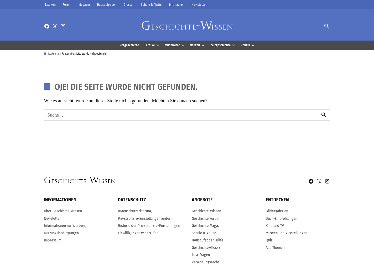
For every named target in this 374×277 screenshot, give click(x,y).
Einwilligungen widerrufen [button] (138, 233)
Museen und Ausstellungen (286, 233)
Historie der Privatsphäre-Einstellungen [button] (149, 225)
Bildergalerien (277, 211)
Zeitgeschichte (220, 45)
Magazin (84, 5)
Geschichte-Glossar (207, 247)
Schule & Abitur (151, 5)
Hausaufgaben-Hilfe (207, 240)
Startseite (53, 53)
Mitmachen (176, 5)
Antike (150, 45)
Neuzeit (195, 45)
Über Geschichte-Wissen (63, 211)
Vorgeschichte (129, 45)
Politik (245, 45)
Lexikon (50, 5)
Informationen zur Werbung (65, 225)
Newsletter (199, 5)
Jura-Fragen (201, 254)
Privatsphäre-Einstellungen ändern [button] (145, 218)
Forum (67, 5)
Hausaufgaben (106, 5)
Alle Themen (275, 247)
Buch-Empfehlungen (281, 218)
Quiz (269, 240)
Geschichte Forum (205, 218)
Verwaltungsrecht (205, 262)
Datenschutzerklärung (135, 211)
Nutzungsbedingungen (61, 233)
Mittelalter (172, 45)
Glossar (129, 5)
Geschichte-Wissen (206, 211)
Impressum (52, 240)
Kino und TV (275, 225)
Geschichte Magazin (207, 225)
